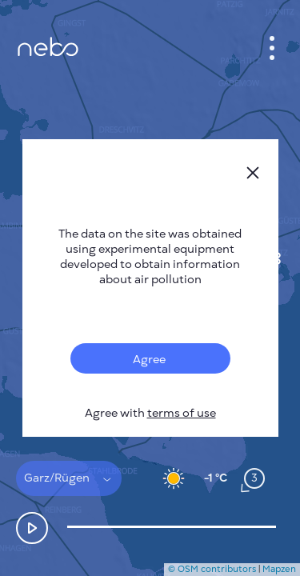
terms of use (181, 413)
